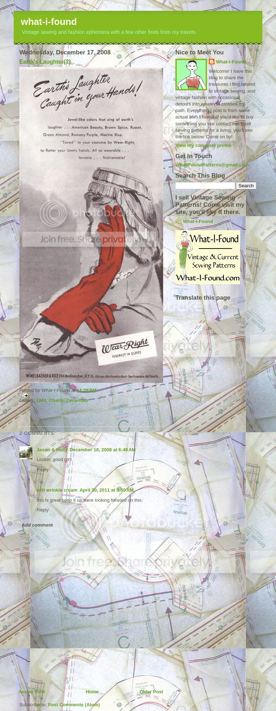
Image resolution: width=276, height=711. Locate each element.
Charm (56, 400)
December (77, 400)
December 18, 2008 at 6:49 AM (102, 449)
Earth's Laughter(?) (45, 62)
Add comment (37, 525)
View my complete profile (203, 145)
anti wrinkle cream (57, 490)
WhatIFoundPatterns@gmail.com (212, 164)
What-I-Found (231, 61)
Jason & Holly (52, 449)
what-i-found (49, 21)
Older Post (151, 691)
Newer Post (32, 691)
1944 (41, 400)
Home (92, 691)
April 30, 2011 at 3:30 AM (106, 490)
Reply (43, 469)
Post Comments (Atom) (74, 704)
